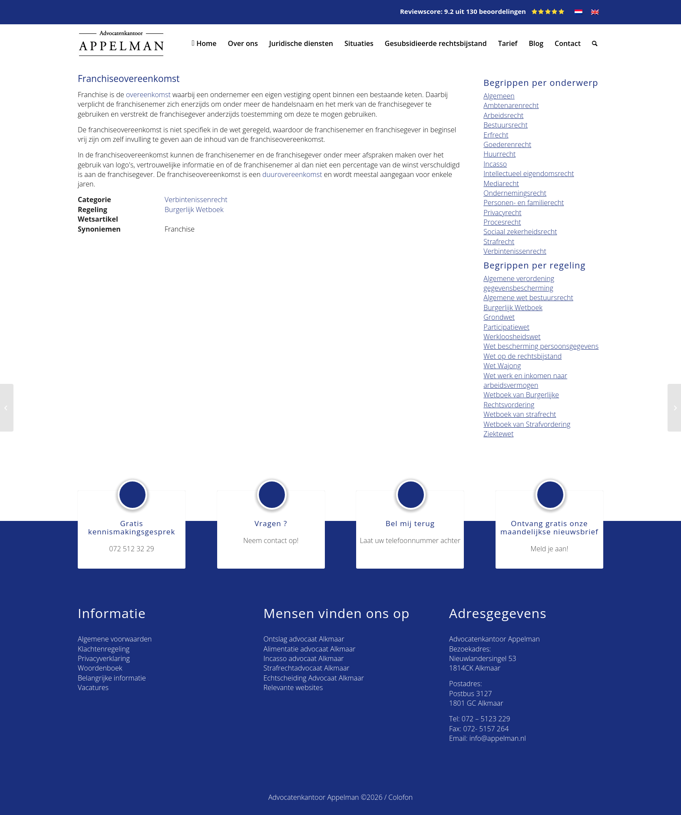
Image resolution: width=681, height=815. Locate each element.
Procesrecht (502, 222)
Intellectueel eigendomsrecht (528, 173)
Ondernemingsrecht (514, 193)
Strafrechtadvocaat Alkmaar (307, 668)
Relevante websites (293, 687)
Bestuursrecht (505, 125)
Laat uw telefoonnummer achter (410, 540)
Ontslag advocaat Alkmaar (304, 639)
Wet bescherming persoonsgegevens (540, 346)
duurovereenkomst (292, 174)
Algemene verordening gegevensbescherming (518, 283)
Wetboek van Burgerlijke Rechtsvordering (521, 399)
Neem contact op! (271, 540)
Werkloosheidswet (511, 336)
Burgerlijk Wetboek (194, 209)
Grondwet (499, 317)
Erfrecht (495, 135)
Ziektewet (498, 434)
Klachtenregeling (103, 649)
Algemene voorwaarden (115, 639)
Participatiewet (506, 327)
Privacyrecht (502, 212)
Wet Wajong (502, 365)
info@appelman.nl (497, 738)
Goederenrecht (507, 144)
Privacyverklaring (104, 658)
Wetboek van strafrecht (519, 414)
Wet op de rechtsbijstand (522, 356)
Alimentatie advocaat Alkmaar (310, 649)
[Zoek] (594, 43)
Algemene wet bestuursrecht (528, 297)
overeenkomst (147, 94)
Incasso (495, 164)
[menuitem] (578, 12)
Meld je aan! (550, 548)
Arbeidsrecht (503, 115)
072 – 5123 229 (486, 718)
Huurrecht (499, 154)
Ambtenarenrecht (511, 105)
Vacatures (93, 687)
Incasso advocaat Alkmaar (304, 658)
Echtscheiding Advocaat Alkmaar (314, 678)
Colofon (400, 797)
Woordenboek (100, 668)
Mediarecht (501, 183)
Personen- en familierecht (523, 202)
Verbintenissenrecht (196, 199)
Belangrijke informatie (112, 678)
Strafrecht (498, 241)
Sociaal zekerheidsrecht (520, 231)
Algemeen (498, 96)
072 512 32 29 (131, 548)
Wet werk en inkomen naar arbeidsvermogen (525, 380)
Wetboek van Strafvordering (526, 424)
